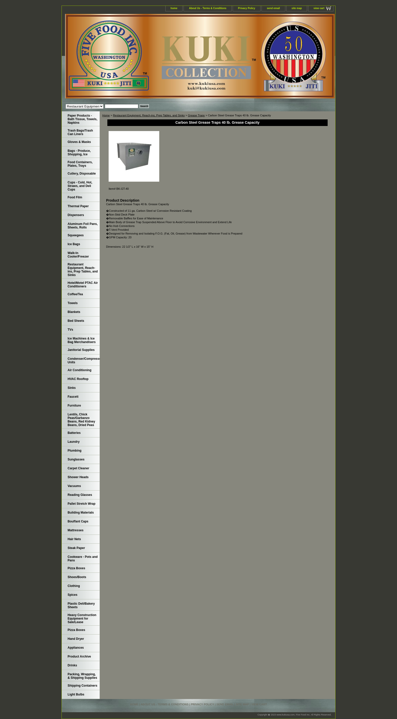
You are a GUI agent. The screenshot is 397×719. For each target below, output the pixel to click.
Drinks (72, 665)
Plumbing (75, 450)
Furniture (74, 405)
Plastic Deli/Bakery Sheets (81, 605)
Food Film (75, 197)
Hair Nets (74, 539)
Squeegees (76, 235)
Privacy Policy (246, 8)
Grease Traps (196, 115)
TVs (70, 329)
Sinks (72, 388)
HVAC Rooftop (78, 379)
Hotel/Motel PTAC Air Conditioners (83, 284)
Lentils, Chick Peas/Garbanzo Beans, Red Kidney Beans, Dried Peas (81, 420)
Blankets (74, 312)
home (174, 8)
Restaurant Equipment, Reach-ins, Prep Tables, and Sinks (149, 115)
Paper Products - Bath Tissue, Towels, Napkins (82, 119)
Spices (72, 595)
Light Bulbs (76, 694)
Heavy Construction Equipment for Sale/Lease (82, 618)
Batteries (74, 433)
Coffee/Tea (75, 294)
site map (297, 8)
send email (273, 8)
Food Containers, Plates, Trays (80, 163)
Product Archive (79, 656)
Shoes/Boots (77, 577)
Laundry (74, 441)
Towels (73, 303)
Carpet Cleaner (78, 468)
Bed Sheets (76, 321)
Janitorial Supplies (81, 350)
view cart (318, 8)
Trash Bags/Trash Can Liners (80, 132)
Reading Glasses (80, 495)
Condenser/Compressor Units (84, 360)
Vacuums (74, 486)
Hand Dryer (76, 639)
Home (106, 115)
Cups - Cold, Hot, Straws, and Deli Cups (80, 186)
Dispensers (76, 215)
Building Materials (81, 512)
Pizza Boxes (76, 568)
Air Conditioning (79, 370)
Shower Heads (78, 477)
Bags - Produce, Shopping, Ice (79, 152)
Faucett (73, 396)
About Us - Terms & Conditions (207, 8)
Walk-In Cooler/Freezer (78, 254)
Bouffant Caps (78, 521)
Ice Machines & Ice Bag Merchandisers (82, 340)
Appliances (76, 647)
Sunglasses (76, 459)
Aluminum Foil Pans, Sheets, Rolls (83, 225)
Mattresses (76, 530)
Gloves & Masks (79, 142)
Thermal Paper (78, 206)
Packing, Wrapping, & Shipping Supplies (82, 676)
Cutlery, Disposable (82, 173)
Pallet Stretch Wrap (81, 503)
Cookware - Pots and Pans (83, 558)
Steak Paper (76, 548)
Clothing (74, 586)
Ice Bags (74, 244)
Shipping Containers (82, 685)
